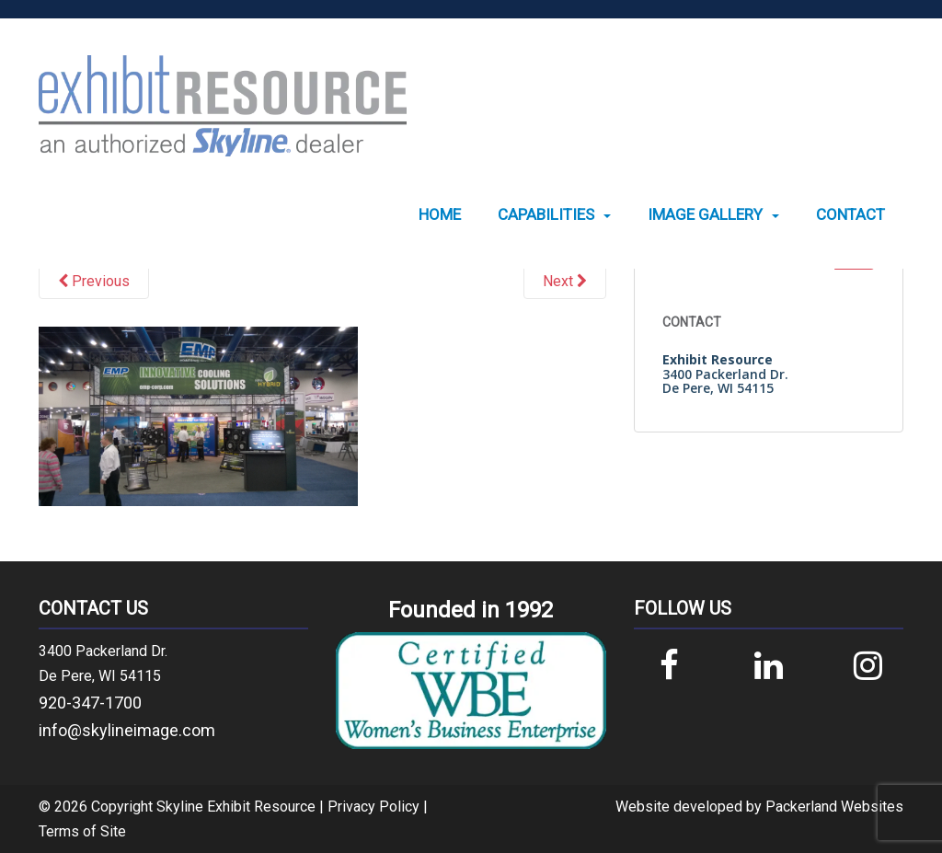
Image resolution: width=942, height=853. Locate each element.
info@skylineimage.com (127, 730)
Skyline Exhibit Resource (236, 806)
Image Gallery (705, 215)
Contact (850, 215)
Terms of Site (82, 831)
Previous (94, 281)
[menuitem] (439, 214)
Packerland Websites (834, 806)
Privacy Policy (373, 806)
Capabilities (546, 215)
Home (440, 215)
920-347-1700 (90, 702)
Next (565, 281)
